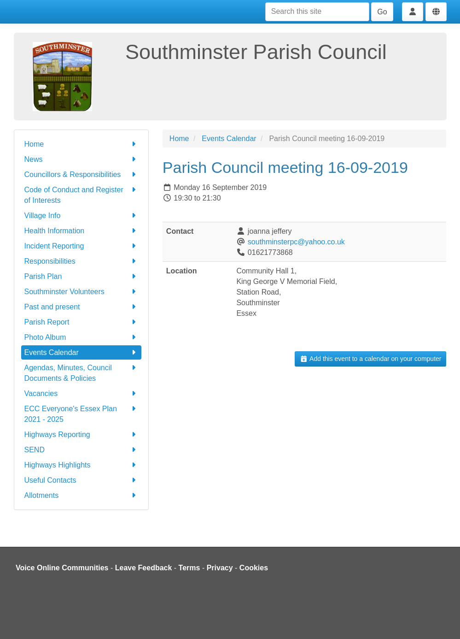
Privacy (220, 568)
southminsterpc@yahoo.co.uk (296, 242)
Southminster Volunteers (81, 291)
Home (81, 144)
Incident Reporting (81, 246)
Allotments (81, 495)
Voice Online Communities (62, 568)
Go (382, 12)
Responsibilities (81, 261)
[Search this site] (317, 11)
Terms (189, 568)
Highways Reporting (81, 434)
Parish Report (81, 322)
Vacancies (81, 393)
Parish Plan (81, 276)
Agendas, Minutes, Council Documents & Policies (81, 372)
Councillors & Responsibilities (81, 174)
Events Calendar (81, 352)
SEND (81, 449)
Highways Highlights (81, 465)
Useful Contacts (81, 480)
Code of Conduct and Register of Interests (81, 194)
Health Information (81, 230)
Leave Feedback (143, 568)
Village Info (81, 215)
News (81, 159)
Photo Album (81, 337)
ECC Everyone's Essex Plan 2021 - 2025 (81, 413)
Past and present (81, 307)
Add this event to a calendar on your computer (370, 358)
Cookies (253, 568)
